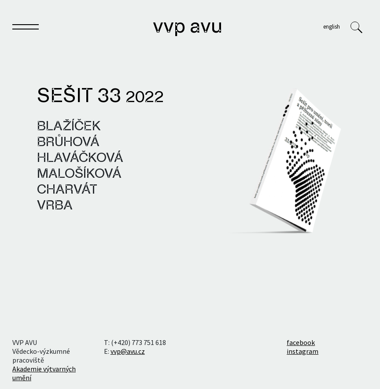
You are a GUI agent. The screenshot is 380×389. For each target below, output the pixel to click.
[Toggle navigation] (25, 28)
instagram (302, 351)
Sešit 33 (100, 97)
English (331, 26)
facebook (301, 342)
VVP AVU (187, 27)
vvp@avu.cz (128, 351)
